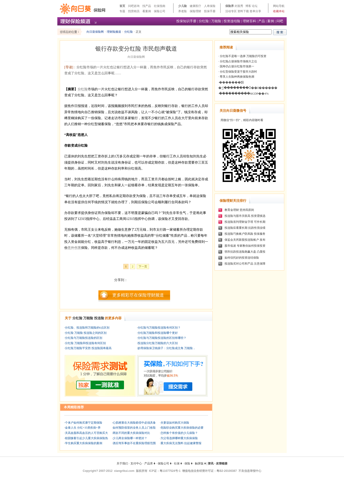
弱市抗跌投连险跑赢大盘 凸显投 (245, 251)
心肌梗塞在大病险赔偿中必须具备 (134, 422)
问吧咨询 (134, 6)
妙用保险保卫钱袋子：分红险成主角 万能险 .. (166, 348)
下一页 (143, 266)
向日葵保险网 (95, 31)
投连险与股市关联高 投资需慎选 (245, 216)
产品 (261, 21)
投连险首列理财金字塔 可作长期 (245, 222)
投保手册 (209, 11)
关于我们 (122, 463)
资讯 (211, 463)
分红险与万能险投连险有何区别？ (159, 327)
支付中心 (136, 463)
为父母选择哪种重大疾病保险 (179, 438)
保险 (188, 463)
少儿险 (182, 6)
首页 (122, 6)
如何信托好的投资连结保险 (242, 257)
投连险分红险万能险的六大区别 (158, 343)
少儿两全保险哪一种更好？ (130, 438)
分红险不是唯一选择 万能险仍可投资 (242, 56)
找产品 (146, 6)
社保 (178, 463)
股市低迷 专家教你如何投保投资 (245, 245)
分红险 (204, 21)
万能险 (216, 21)
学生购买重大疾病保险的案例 (83, 443)
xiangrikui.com (124, 471)
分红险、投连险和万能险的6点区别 (87, 327)
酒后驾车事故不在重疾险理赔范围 (134, 443)
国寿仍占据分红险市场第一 (236, 66)
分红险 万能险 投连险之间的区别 (86, 333)
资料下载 (243, 11)
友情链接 (221, 463)
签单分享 (255, 11)
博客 (248, 6)
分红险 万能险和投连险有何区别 (85, 343)
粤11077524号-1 (170, 471)
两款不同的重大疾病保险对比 (131, 433)
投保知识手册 (186, 21)
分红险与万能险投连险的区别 (83, 338)
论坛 (255, 6)
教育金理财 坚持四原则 (239, 210)
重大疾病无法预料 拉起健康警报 (181, 443)
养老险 (182, 11)
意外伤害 (74, 248)
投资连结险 (232, 21)
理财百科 (249, 21)
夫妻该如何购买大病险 (175, 422)
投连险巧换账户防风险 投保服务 (245, 233)
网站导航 (279, 6)
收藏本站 (279, 11)
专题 (122, 11)
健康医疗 (195, 6)
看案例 (146, 11)
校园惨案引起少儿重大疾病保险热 (86, 438)
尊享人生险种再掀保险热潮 (236, 76)
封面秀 (239, 6)
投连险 (99, 318)
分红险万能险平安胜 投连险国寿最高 (88, 348)
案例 (270, 21)
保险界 (229, 6)
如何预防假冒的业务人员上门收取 (134, 427)
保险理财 (195, 11)
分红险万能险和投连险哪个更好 (158, 333)
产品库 (149, 463)
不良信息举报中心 (249, 471)
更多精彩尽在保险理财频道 (138, 295)
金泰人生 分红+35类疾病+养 (83, 427)
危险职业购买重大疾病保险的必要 (182, 427)
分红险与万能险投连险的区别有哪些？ (162, 338)
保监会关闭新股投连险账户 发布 (245, 239)
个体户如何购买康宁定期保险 (83, 422)
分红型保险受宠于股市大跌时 (238, 71)
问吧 (279, 21)
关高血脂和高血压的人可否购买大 (86, 433)
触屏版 (200, 463)
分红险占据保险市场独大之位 (238, 61)
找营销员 (134, 11)
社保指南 (159, 6)
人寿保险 (209, 6)
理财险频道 (114, 31)
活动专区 (231, 11)
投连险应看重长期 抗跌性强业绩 (245, 227)
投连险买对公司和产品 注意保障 (245, 263)
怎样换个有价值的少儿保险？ (179, 433)
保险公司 (159, 11)
